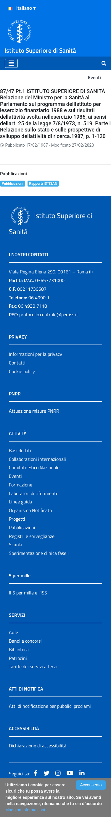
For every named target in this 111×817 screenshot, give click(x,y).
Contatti (17, 362)
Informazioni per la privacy (35, 354)
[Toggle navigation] (11, 63)
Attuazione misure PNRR (34, 410)
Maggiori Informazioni (25, 809)
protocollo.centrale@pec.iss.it (48, 314)
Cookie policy (22, 371)
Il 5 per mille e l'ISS (28, 592)
